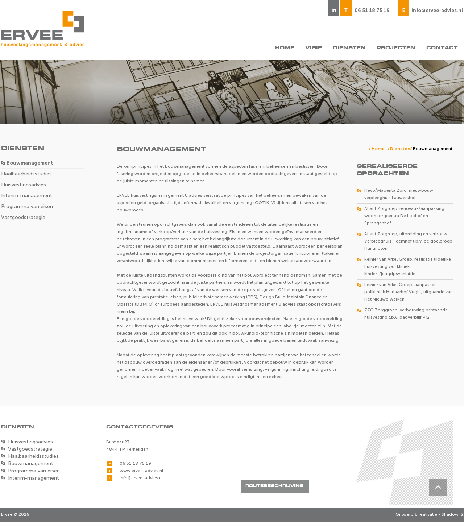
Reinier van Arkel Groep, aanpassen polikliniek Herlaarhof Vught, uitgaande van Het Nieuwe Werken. (408, 292)
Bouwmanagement (30, 163)
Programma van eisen (27, 206)
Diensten (349, 48)
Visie (313, 48)
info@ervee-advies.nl (437, 10)
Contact (442, 48)
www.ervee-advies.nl (141, 470)
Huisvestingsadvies (23, 185)
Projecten (396, 48)
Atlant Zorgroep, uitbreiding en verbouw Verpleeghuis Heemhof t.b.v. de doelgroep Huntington (408, 241)
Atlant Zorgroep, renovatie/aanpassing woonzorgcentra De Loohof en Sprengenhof (404, 215)
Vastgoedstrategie (23, 217)
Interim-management (26, 195)
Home (284, 48)
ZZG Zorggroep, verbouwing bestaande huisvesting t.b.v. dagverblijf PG (406, 313)
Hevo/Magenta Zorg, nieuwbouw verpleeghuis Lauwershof (398, 194)
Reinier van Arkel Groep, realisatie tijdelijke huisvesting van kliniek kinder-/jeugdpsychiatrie (407, 266)
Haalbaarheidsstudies (26, 174)
